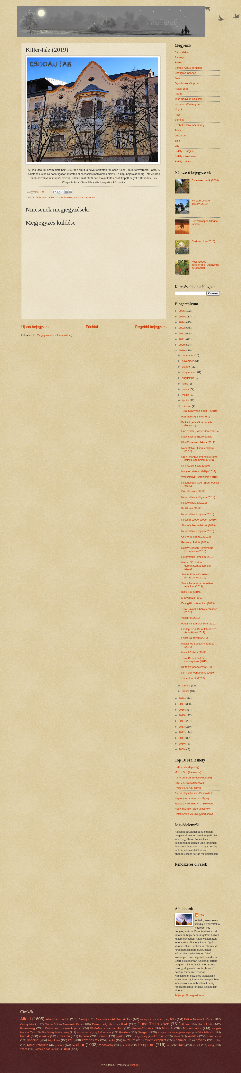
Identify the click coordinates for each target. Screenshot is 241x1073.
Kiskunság (27, 1028)
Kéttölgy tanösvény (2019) (196, 666)
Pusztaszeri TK (84, 1032)
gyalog (120, 1036)
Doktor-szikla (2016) (203, 241)
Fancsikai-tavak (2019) (194, 637)
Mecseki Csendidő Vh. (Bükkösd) (194, 803)
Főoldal (92, 327)
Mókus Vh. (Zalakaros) (188, 772)
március (187, 406)
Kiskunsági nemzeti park (62, 1028)
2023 (182, 327)
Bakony (83, 1019)
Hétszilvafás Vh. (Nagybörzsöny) (194, 813)
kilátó (177, 1036)
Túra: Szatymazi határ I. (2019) (199, 410)
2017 (182, 703)
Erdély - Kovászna (185, 156)
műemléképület (155, 1040)
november (188, 360)
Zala (177, 140)
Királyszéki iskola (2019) (195, 465)
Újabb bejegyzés (34, 327)
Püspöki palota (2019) (194, 502)
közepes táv (90, 1040)
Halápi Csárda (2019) (193, 652)
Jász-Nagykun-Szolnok (188, 98)
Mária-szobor (192, 1028)
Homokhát (205, 1024)
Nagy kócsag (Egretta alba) (197, 436)
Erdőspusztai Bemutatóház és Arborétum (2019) (198, 631)
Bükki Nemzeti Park (198, 1019)
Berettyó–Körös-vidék (151, 1019)
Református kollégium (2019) (198, 497)
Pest (177, 114)
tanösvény (106, 1045)
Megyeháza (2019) (192, 597)
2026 (182, 310)
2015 (182, 715)
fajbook (84, 1036)
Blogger (134, 1064)
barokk (25, 1036)
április (185, 400)
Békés (178, 62)
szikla (60, 1045)
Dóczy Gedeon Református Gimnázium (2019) (197, 549)
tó (168, 1045)
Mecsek (167, 1028)
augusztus (188, 377)
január (186, 691)
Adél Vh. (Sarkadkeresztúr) (190, 782)
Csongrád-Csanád (185, 72)
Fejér (178, 78)
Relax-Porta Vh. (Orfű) (188, 788)
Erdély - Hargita (184, 151)
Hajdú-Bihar (182, 88)
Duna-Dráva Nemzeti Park (63, 1024)
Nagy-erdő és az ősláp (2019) (198, 471)
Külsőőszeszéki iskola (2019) (198, 442)
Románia (124, 1032)
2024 (182, 322)
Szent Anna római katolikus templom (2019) (197, 585)
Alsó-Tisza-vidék (57, 1019)
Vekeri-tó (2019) (190, 617)
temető (127, 1045)
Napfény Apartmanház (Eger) (192, 798)
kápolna (32, 1040)
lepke (112, 1040)
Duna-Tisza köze (153, 1023)
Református (104, 1032)
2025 (182, 316)
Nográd (179, 109)
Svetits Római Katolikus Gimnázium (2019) (195, 576)
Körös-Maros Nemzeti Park (106, 1028)
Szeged (143, 1032)
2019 (182, 350)
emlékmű (63, 1036)
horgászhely (140, 1036)
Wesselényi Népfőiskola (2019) (199, 476)
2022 (182, 333)
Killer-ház (54, 197)
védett (23, 1049)
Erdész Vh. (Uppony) (187, 767)
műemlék (66, 197)
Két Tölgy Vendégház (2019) (198, 672)
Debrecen (41, 197)
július (185, 383)
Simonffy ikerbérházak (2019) (198, 525)
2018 (182, 698)
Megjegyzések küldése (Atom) (54, 335)
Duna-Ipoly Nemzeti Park (110, 1024)
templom (146, 1044)
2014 (182, 720)
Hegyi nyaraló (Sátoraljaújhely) (193, 808)
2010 (182, 743)
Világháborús (206, 1032)
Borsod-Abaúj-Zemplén (188, 67)
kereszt (159, 1036)
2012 (182, 732)
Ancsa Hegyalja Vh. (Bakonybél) (194, 793)
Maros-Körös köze (142, 1028)
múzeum (129, 1040)
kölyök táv (54, 1040)
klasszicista (214, 1036)
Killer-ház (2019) (190, 592)
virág (211, 1045)
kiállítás (193, 1036)
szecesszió (88, 197)
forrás (103, 1036)
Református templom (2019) (197, 514)
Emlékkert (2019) (191, 508)
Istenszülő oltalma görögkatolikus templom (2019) (196, 565)
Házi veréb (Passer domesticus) (199, 431)
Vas (177, 145)
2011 (182, 737)
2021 (182, 339)
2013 (182, 726)
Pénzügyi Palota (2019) (195, 542)
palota (77, 197)
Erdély (186, 1024)
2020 (182, 344)
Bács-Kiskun (182, 52)
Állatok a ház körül (45, 1049)
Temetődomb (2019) (193, 678)
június (185, 389)
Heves (178, 93)
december (188, 355)
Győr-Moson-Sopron (187, 83)
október (186, 366)
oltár (218, 1040)
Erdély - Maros (183, 161)
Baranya (180, 57)
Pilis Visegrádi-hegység (55, 1032)
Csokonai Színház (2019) (196, 536)
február (186, 685)
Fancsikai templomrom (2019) (198, 623)
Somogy (179, 119)
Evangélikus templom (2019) (198, 603)
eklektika (44, 1036)
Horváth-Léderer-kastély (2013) (201, 202)
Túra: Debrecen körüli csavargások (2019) (194, 660)
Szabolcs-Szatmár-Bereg (189, 125)
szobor (78, 1044)
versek (196, 1045)
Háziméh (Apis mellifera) (195, 416)
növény (201, 1040)
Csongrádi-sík (28, 1024)
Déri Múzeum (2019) (193, 491)
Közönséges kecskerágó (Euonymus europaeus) (205, 265)
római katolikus (37, 1045)
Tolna (178, 130)
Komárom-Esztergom (187, 104)
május (186, 394)
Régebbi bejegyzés (151, 327)
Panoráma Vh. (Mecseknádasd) (193, 777)
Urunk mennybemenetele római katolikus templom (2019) (199, 458)
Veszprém (180, 135)
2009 (182, 749)
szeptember (189, 372)
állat (67, 1049)
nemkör (181, 1040)
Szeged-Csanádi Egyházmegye (174, 1032)
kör (70, 1040)
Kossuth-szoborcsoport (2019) (198, 519)
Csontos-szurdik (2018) (205, 180)
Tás (201, 915)
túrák (180, 1045)
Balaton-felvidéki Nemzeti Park (114, 1019)
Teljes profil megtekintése (189, 995)
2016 (182, 709)
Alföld (25, 1018)
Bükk (173, 1019)
